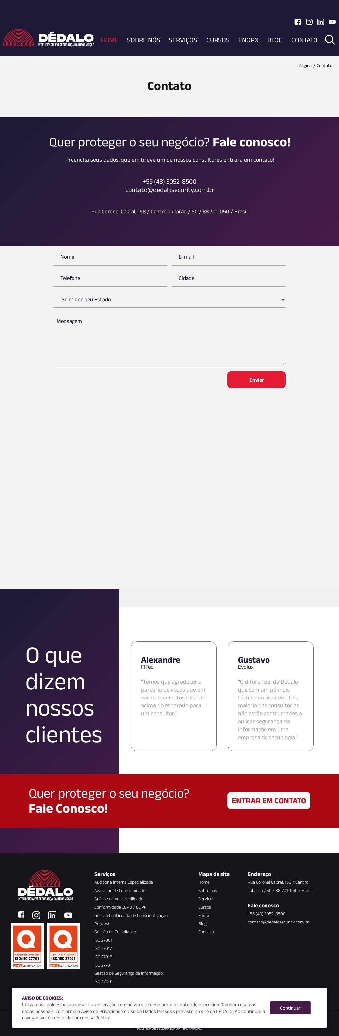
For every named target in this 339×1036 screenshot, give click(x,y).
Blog (275, 40)
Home (109, 40)
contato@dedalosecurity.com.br (278, 921)
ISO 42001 (103, 981)
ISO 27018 (103, 956)
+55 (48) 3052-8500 (267, 913)
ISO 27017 (103, 948)
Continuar (290, 1008)
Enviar (256, 380)
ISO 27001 (103, 940)
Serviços (183, 40)
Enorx (248, 40)
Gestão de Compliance (115, 931)
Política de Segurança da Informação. (169, 1028)
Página (305, 65)
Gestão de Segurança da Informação (128, 973)
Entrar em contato (269, 800)
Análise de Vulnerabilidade (118, 898)
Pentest (102, 923)
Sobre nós (143, 40)
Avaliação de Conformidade (119, 890)
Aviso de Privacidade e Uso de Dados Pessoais (128, 1011)
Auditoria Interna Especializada (123, 882)
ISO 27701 (103, 965)
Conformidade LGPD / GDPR (120, 907)
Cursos (218, 40)
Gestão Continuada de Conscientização (131, 915)
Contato (304, 40)
